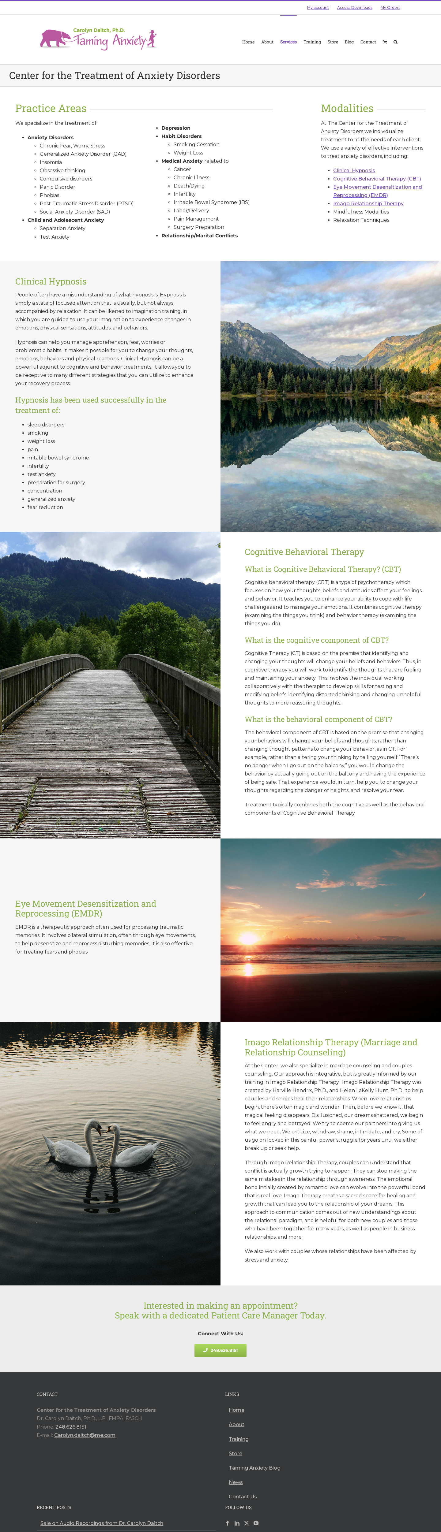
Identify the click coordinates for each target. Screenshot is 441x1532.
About (236, 1424)
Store (235, 1453)
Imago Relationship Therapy (368, 203)
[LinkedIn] (237, 1523)
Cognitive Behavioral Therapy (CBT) (377, 179)
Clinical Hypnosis (354, 170)
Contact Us (243, 1497)
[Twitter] (246, 1523)
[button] (396, 37)
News (236, 1482)
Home (236, 1410)
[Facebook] (227, 1523)
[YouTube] (256, 1523)
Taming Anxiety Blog (255, 1468)
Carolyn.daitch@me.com (84, 1435)
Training (239, 1439)
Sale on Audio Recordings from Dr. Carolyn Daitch (101, 1523)
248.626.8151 (70, 1427)
